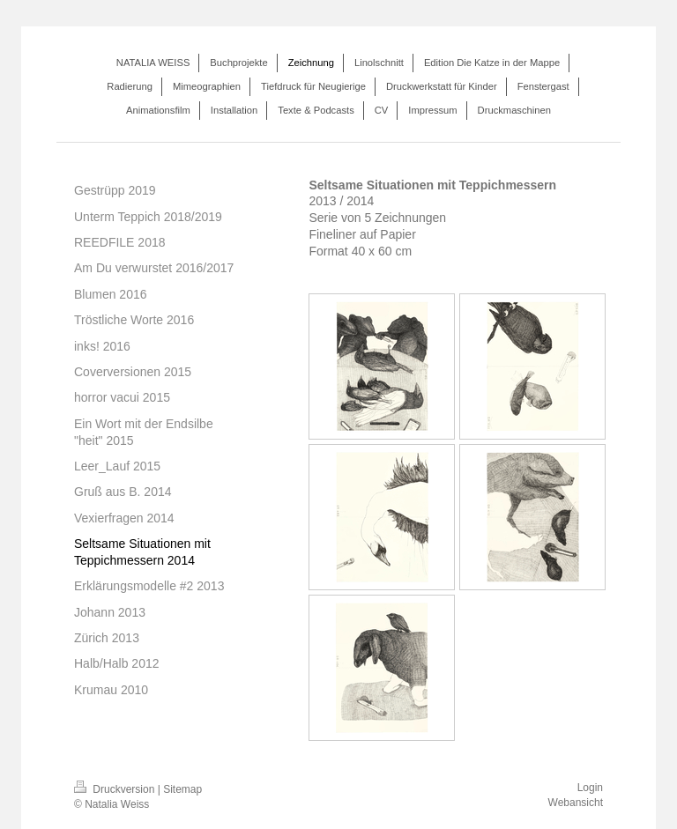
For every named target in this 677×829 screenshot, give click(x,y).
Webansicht (575, 802)
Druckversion (116, 789)
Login (590, 787)
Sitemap (182, 789)
